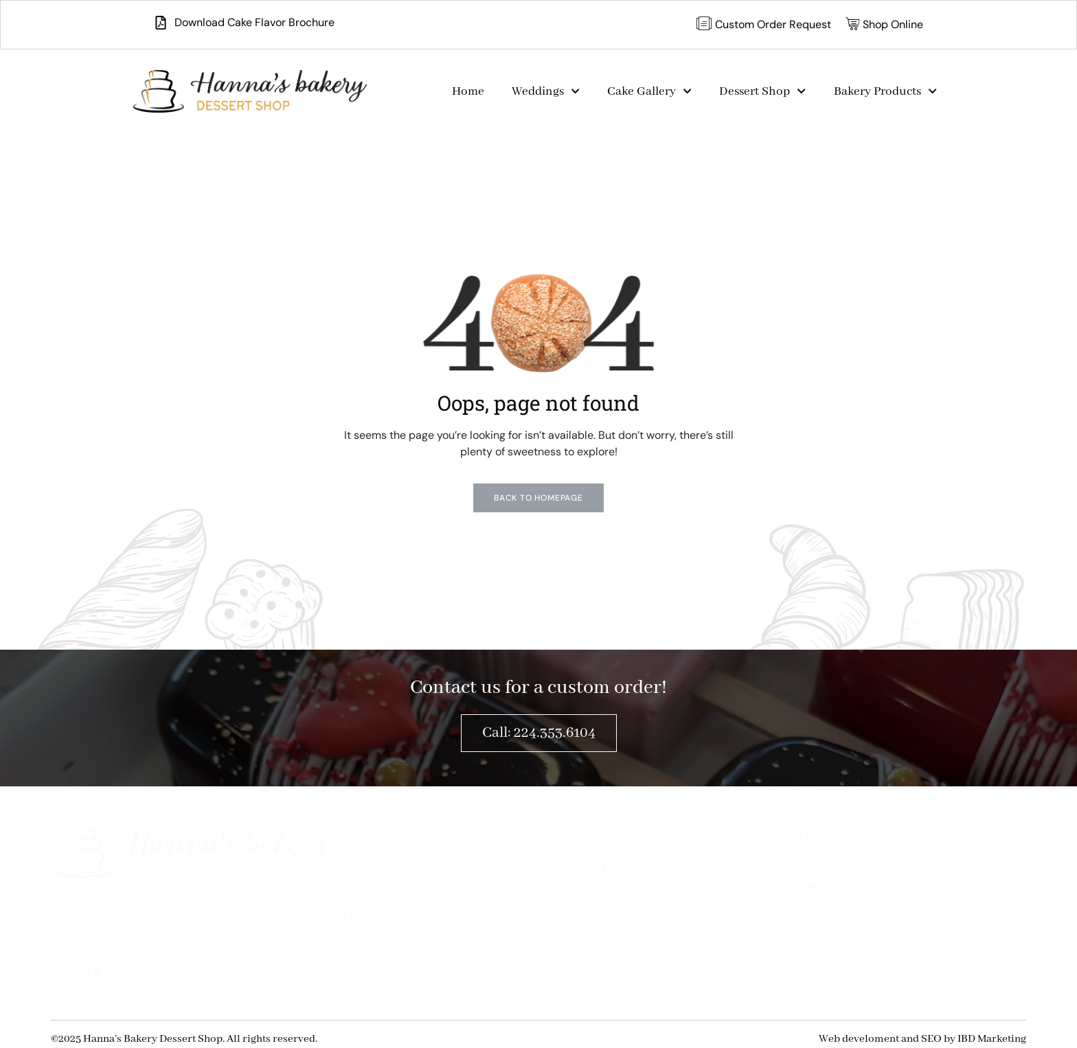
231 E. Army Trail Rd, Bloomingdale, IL (664, 868)
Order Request (441, 918)
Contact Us (432, 942)
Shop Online (434, 893)
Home (468, 91)
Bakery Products (885, 91)
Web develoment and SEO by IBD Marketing (922, 1039)
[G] (64, 973)
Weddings (546, 91)
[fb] (97, 973)
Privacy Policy (439, 967)
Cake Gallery (649, 91)
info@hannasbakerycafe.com (645, 894)
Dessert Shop (762, 91)
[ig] (130, 971)
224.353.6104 (605, 921)
